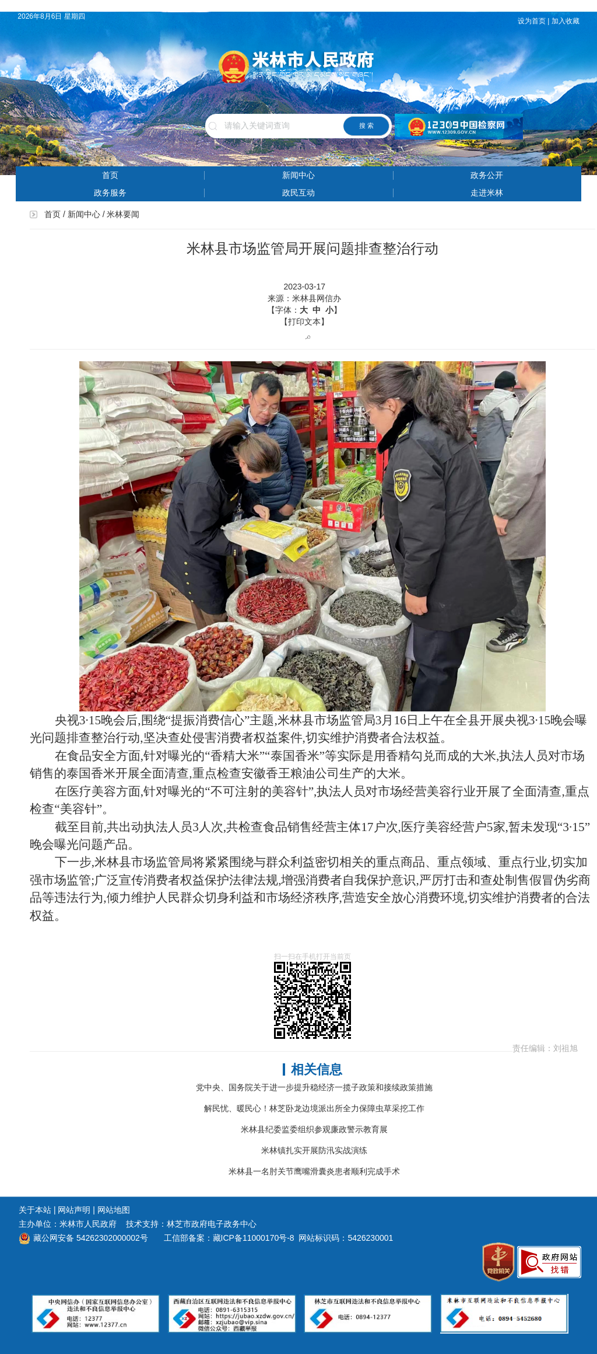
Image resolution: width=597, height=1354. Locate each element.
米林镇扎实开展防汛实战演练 (314, 1150)
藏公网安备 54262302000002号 (83, 1238)
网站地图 (113, 1210)
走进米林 (486, 192)
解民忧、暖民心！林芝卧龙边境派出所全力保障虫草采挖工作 (314, 1108)
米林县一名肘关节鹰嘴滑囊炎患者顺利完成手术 (314, 1171)
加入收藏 (566, 21)
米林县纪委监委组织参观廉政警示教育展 (314, 1129)
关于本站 (35, 1210)
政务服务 (110, 192)
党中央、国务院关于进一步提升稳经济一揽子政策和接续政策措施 (314, 1087)
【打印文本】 (304, 321)
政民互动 (298, 192)
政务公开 (486, 175)
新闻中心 (298, 175)
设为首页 (532, 21)
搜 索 (366, 125)
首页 (110, 175)
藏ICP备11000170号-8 (253, 1238)
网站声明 (74, 1210)
